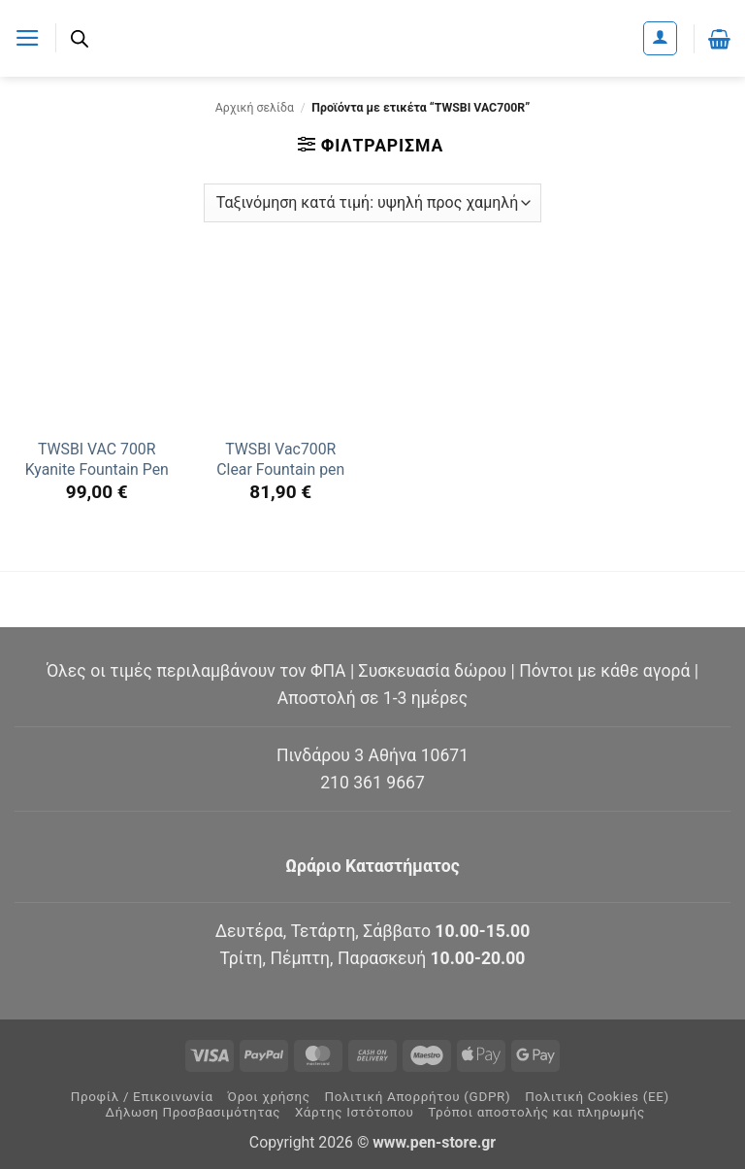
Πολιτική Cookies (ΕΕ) (597, 1096)
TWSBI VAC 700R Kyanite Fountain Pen (97, 459)
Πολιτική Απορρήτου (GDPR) (417, 1096)
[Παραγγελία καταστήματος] (372, 203)
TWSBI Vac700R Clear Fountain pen (280, 459)
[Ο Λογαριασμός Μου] (660, 38)
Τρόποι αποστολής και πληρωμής (536, 1112)
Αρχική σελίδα (254, 108)
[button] (28, 38)
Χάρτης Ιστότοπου (354, 1112)
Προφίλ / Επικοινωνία (142, 1096)
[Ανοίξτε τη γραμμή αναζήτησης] (79, 39)
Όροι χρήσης (269, 1096)
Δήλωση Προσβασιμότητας (193, 1112)
